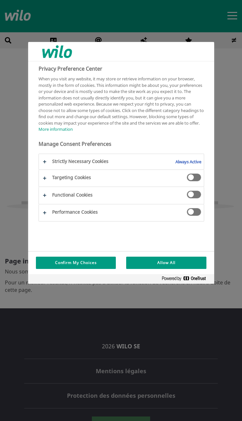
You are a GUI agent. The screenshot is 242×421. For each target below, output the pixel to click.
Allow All (166, 262)
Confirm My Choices (76, 262)
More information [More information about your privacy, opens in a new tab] (55, 129)
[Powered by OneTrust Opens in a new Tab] (186, 280)
